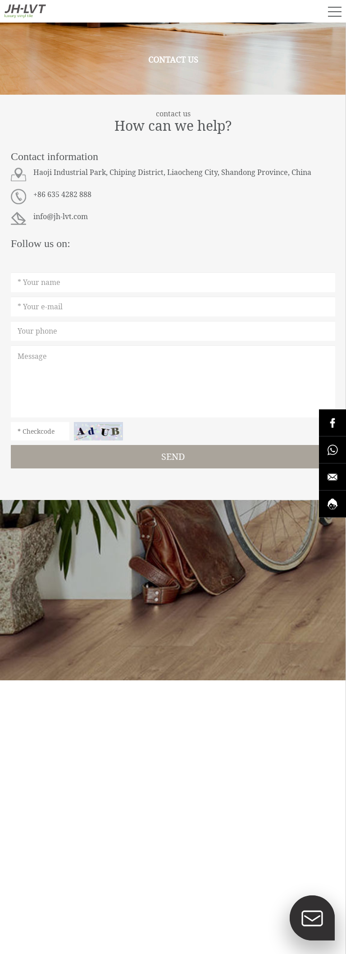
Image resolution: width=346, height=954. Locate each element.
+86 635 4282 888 (62, 194)
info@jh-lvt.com (60, 216)
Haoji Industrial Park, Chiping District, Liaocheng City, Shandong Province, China (172, 172)
